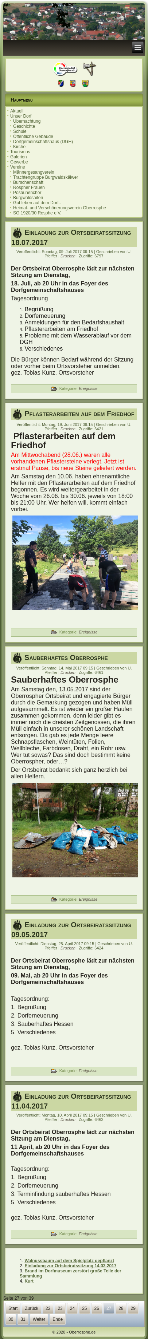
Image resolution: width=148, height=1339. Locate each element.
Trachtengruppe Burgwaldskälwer (45, 177)
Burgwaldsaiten (28, 197)
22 (48, 1308)
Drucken (69, 256)
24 (72, 1308)
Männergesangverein (33, 172)
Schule (20, 131)
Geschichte (24, 126)
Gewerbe (19, 162)
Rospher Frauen (29, 187)
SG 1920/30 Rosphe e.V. (37, 213)
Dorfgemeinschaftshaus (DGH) (43, 141)
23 (60, 1308)
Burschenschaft (28, 182)
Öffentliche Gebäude (33, 136)
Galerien (18, 156)
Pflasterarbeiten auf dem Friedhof (79, 414)
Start (12, 1308)
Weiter (39, 1319)
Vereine (17, 167)
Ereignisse (88, 388)
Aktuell (16, 111)
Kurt (29, 1281)
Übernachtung (26, 121)
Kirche (19, 146)
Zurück (31, 1308)
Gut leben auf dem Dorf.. (37, 202)
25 (84, 1308)
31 (22, 1319)
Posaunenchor (27, 192)
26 (96, 1308)
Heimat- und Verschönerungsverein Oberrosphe (59, 207)
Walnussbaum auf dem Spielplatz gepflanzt (69, 1260)
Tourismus (20, 151)
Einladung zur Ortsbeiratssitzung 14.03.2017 (70, 1265)
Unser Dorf (20, 116)
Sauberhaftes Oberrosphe (66, 657)
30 (10, 1319)
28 (120, 1308)
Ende (57, 1319)
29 (133, 1308)
